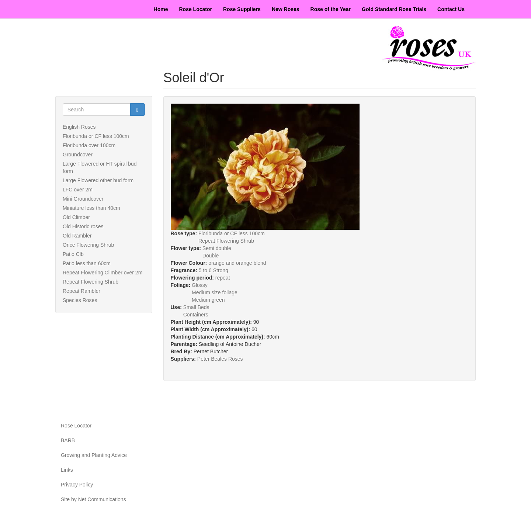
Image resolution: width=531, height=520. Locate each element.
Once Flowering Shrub (88, 245)
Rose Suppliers (242, 9)
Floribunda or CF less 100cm (96, 136)
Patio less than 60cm (87, 263)
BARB (68, 440)
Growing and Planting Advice (94, 455)
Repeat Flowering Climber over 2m (102, 272)
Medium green (208, 300)
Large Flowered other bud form (98, 180)
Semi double (216, 248)
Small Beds (196, 307)
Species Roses (80, 300)
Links (67, 470)
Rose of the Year (330, 9)
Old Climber (76, 217)
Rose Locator (195, 9)
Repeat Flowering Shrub (90, 282)
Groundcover (78, 154)
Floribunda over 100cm (89, 145)
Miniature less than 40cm (91, 208)
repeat (222, 278)
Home (161, 9)
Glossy (200, 285)
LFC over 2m (78, 190)
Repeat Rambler (81, 291)
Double (210, 256)
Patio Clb (73, 254)
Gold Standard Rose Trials (394, 9)
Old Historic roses (83, 226)
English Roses (79, 127)
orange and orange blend (237, 263)
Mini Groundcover (83, 199)
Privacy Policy (77, 485)
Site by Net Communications (93, 499)
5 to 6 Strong (213, 270)
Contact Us (451, 9)
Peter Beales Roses (220, 359)
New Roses (285, 9)
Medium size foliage (214, 292)
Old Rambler (77, 236)
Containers (195, 315)
